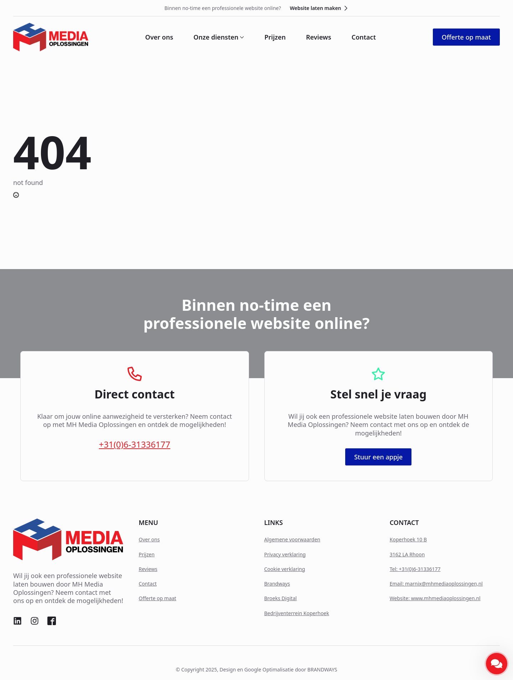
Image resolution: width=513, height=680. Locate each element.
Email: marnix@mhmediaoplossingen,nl (436, 583)
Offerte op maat (157, 598)
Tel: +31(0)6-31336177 (415, 569)
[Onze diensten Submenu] (241, 37)
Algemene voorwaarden (292, 539)
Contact (364, 37)
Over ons (159, 37)
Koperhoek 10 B (408, 539)
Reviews (318, 37)
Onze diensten (215, 37)
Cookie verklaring (284, 569)
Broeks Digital (280, 598)
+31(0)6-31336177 (134, 444)
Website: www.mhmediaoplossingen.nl (435, 598)
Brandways (277, 583)
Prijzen (275, 37)
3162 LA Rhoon (407, 554)
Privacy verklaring (285, 554)
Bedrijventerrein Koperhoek (296, 613)
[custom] (17, 621)
